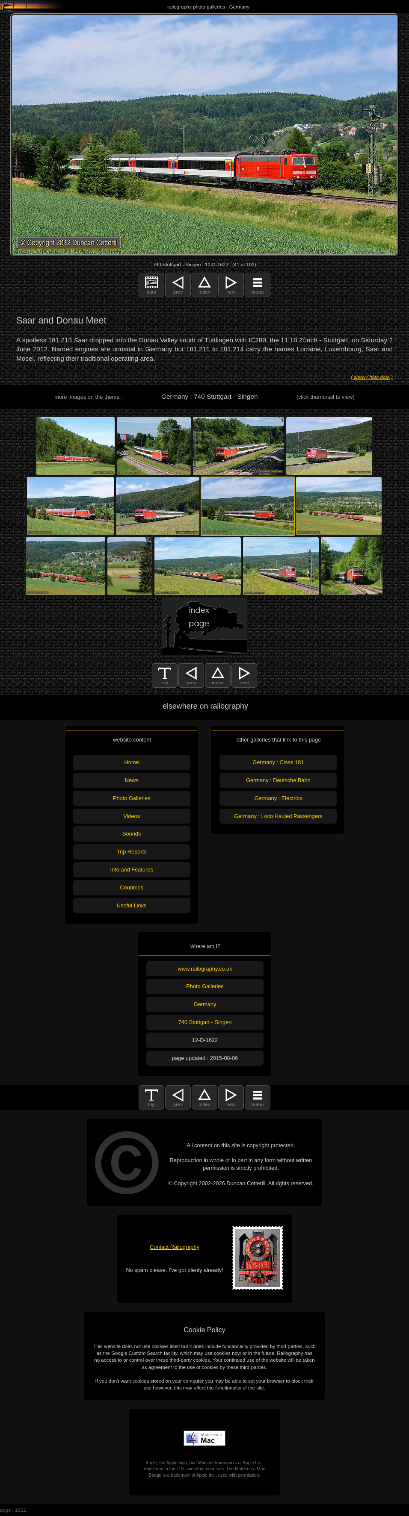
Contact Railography (174, 1247)
